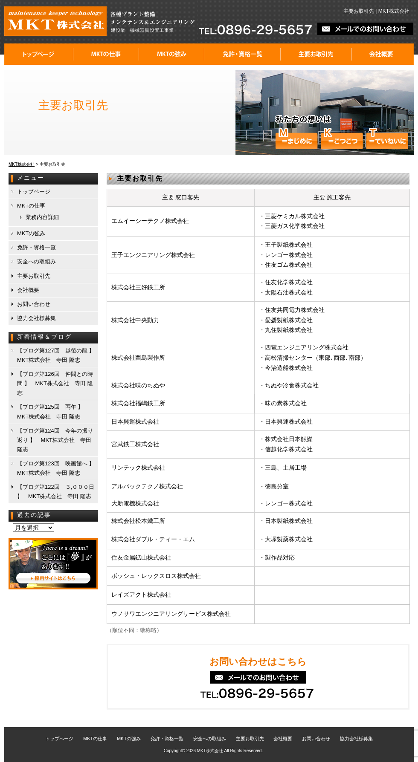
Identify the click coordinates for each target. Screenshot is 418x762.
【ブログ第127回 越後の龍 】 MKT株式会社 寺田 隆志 (57, 355)
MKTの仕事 (106, 54)
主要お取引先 (316, 54)
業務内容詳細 (42, 217)
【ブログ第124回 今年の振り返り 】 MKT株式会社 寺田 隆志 (55, 440)
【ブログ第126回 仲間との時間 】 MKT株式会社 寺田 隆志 (55, 383)
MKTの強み (171, 54)
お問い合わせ (33, 304)
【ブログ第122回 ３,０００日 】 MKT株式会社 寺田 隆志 (55, 491)
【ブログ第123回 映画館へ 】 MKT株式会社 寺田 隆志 (57, 468)
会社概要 (383, 54)
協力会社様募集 (36, 318)
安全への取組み (36, 261)
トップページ (38, 54)
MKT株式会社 (210, 750)
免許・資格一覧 (242, 54)
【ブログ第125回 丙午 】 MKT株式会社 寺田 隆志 (53, 411)
